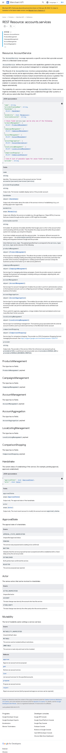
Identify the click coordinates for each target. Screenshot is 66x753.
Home (4, 17)
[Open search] (43, 2)
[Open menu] (3, 2)
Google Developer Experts (10, 716)
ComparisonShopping (19, 151)
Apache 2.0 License (39, 697)
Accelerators (6, 719)
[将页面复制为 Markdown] (57, 22)
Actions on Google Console (42, 726)
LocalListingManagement (21, 145)
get (4, 662)
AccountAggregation (19, 139)
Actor (18, 478)
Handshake (15, 107)
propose (6, 677)
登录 (62, 2)
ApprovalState (28, 476)
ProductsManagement (19, 121)
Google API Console (40, 713)
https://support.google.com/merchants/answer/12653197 (39, 334)
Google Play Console (40, 719)
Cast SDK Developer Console (43, 729)
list (4, 669)
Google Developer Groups (10, 713)
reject (5, 684)
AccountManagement (19, 133)
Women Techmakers (8, 722)
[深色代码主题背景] (62, 99)
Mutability (25, 111)
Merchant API (17, 2)
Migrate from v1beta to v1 (37, 10)
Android (4, 745)
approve (6, 655)
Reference (29, 17)
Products (11, 17)
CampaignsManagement (20, 127)
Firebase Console (39, 722)
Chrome (4, 748)
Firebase (5, 751)
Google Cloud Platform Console (44, 716)
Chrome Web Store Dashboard (43, 732)
